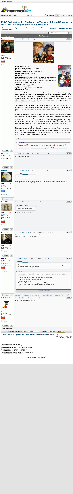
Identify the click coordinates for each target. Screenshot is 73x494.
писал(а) (25, 174)
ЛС (11, 150)
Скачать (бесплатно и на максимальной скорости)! (42, 145)
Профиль (5, 150)
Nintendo (44, 28)
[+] (35, 39)
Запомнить (49, 15)
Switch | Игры (8, 29)
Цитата (69, 38)
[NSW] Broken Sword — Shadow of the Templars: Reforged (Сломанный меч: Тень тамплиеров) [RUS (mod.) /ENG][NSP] (36, 23)
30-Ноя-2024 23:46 (23, 232)
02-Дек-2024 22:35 (23, 298)
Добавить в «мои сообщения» (61, 28)
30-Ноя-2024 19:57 (23, 170)
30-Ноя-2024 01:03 (23, 39)
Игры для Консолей (33, 28)
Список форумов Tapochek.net (13, 28)
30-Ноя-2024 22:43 (23, 202)
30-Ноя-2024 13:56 (23, 153)
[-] (44, 153)
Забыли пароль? (67, 15)
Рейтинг (5, 65)
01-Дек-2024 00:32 (23, 258)
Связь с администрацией (36, 357)
